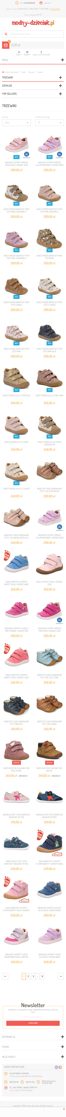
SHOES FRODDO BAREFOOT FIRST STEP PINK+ (17, 350)
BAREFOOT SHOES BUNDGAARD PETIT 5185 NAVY (16, 722)
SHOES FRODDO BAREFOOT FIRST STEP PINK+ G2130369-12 (17, 257)
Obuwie (31, 72)
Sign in (19, 53)
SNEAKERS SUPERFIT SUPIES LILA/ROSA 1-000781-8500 (49, 955)
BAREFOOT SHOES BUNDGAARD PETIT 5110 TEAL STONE (49, 676)
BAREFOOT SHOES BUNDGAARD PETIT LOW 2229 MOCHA (49, 490)
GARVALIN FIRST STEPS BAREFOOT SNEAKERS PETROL (49, 816)
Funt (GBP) (44, 9)
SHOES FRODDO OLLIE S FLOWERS (16, 488)
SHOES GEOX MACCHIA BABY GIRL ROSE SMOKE (16, 769)
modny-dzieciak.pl (10, 72)
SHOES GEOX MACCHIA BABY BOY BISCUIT (49, 769)
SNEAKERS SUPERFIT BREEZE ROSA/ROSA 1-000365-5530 (16, 163)
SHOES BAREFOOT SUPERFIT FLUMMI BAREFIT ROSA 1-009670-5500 (16, 910)
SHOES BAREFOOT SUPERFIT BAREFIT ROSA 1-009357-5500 (16, 676)
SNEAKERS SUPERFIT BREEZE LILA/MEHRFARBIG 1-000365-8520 (49, 536)
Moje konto (8, 1057)
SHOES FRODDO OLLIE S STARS (16, 442)
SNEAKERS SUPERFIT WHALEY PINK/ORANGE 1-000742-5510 (16, 629)
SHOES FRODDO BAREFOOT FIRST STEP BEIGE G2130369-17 (17, 210)
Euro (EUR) (33, 9)
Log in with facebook (41, 52)
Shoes (23, 72)
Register (27, 53)
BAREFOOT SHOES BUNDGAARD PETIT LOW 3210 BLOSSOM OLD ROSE (16, 538)
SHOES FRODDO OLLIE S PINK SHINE (49, 395)
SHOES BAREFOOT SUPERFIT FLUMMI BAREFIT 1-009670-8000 (49, 862)
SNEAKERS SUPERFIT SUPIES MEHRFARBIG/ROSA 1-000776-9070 (16, 957)
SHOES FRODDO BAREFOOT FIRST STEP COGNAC (17, 303)
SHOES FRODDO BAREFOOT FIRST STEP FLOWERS (49, 303)
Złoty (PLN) (55, 9)
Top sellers (9, 93)
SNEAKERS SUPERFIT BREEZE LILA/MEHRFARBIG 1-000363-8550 (49, 163)
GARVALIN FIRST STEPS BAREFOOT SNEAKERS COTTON (16, 816)
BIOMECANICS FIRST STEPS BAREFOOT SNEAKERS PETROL (16, 862)
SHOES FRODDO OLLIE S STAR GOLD (16, 395)
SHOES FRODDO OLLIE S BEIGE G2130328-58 (49, 443)
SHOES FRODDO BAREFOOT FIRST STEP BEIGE (49, 257)
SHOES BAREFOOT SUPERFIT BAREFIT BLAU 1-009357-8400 (16, 583)
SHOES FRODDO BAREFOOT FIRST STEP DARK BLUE (49, 350)
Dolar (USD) (22, 9)
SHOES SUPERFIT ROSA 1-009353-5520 (49, 583)
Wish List (47, 3)
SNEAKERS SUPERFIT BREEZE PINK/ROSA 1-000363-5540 (49, 629)
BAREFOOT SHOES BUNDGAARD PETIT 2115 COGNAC (49, 722)
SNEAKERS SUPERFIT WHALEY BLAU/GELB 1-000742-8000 (49, 909)
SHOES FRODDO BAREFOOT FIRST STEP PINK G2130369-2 (49, 210)
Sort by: (5, 117)
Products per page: (42, 117)
